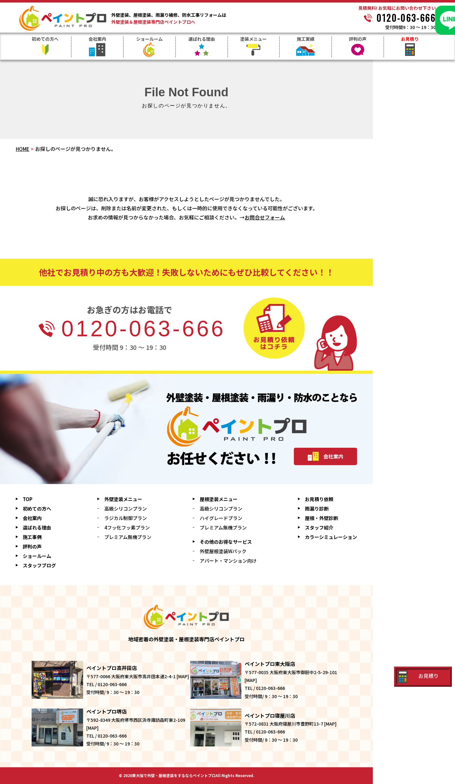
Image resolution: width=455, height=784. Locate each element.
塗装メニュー (253, 39)
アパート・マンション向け (228, 560)
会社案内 (97, 39)
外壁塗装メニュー (123, 499)
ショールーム (149, 39)
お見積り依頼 (319, 499)
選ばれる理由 (201, 39)
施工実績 (305, 39)
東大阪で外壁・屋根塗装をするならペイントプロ (173, 775)
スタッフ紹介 (319, 527)
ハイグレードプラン (221, 518)
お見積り (410, 39)
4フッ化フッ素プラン (127, 527)
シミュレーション (331, 537)
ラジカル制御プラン (125, 518)
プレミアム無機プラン (127, 537)
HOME (22, 149)
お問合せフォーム (265, 217)
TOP (28, 499)
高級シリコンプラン (125, 508)
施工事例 (32, 537)
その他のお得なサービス (226, 541)
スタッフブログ (39, 565)
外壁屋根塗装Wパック (223, 551)
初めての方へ (45, 39)
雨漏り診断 (317, 508)
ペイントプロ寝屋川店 (270, 715)
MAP (182, 676)
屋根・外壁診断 (321, 518)
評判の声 (358, 39)
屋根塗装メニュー (219, 499)
